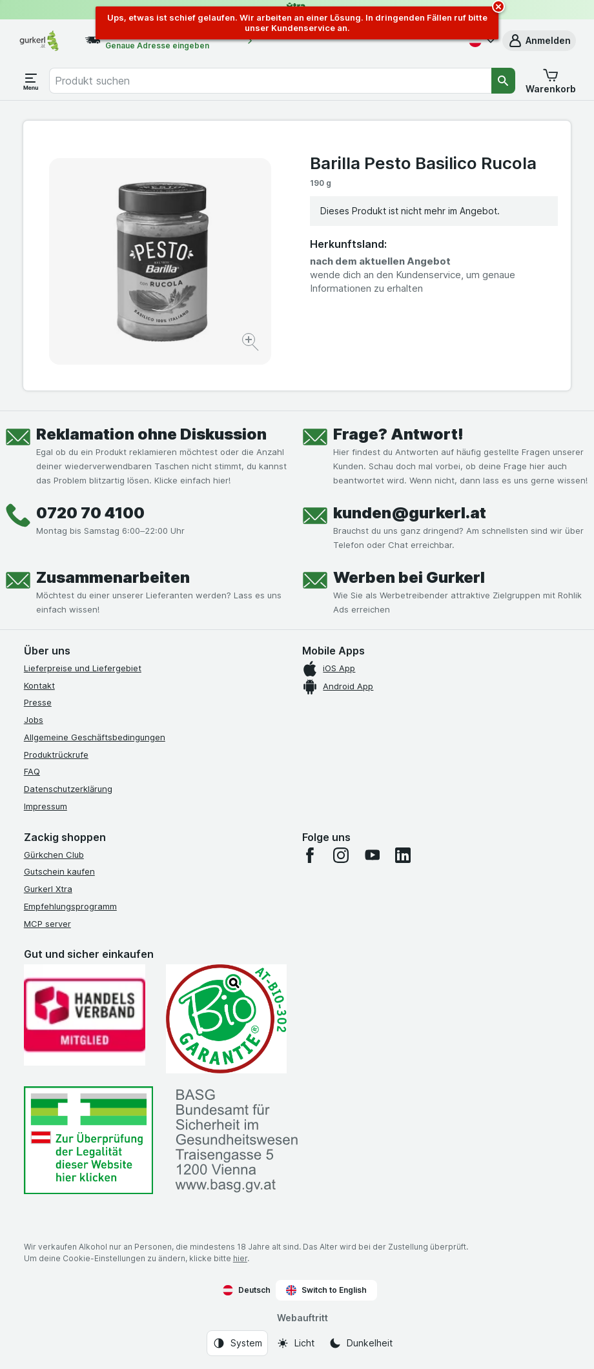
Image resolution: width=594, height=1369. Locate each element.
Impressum (45, 806)
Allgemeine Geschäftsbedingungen (94, 737)
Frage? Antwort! (398, 434)
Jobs (33, 720)
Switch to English (326, 1290)
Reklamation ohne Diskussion (151, 434)
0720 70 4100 (90, 512)
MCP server (47, 923)
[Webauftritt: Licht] (295, 1343)
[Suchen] (503, 81)
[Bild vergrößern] (251, 343)
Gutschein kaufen (59, 871)
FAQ (32, 771)
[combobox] (270, 81)
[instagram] (341, 855)
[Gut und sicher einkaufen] (226, 1018)
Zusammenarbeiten (113, 577)
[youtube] (372, 855)
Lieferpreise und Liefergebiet (82, 668)
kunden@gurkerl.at (409, 512)
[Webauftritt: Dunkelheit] (360, 1343)
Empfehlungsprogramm (70, 906)
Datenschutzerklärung (68, 789)
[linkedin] (403, 855)
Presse (38, 702)
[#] (88, 1140)
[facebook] (310, 855)
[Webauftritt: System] (237, 1343)
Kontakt (39, 685)
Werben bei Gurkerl (409, 577)
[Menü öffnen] (31, 81)
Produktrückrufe (56, 754)
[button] (539, 40)
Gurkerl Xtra (48, 889)
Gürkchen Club (54, 854)
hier (240, 1258)
